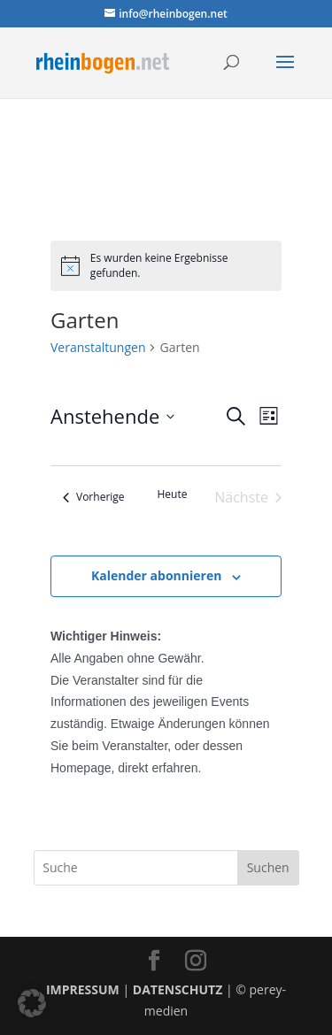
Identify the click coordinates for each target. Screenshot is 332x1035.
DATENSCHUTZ (178, 989)
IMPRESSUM (83, 989)
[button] (32, 1003)
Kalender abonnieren (156, 575)
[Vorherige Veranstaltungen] (94, 497)
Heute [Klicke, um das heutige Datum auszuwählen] (173, 494)
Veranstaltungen (97, 347)
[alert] (166, 266)
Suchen (268, 867)
